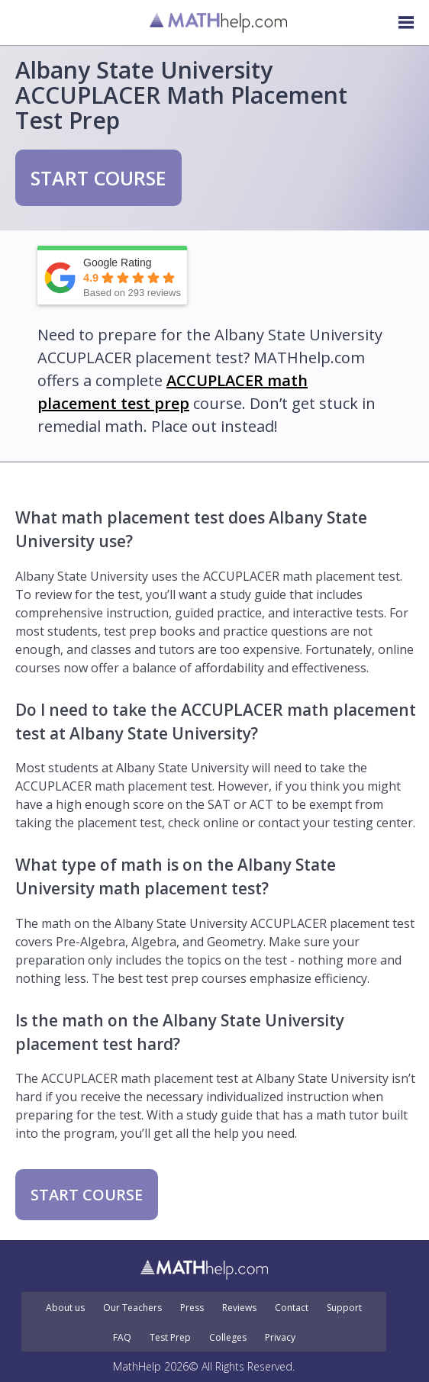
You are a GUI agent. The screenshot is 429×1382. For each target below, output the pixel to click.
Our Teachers (132, 1308)
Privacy (280, 1338)
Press (192, 1308)
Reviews (239, 1308)
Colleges (228, 1338)
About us (65, 1308)
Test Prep (170, 1338)
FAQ (122, 1338)
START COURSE (98, 178)
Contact (291, 1308)
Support (344, 1308)
